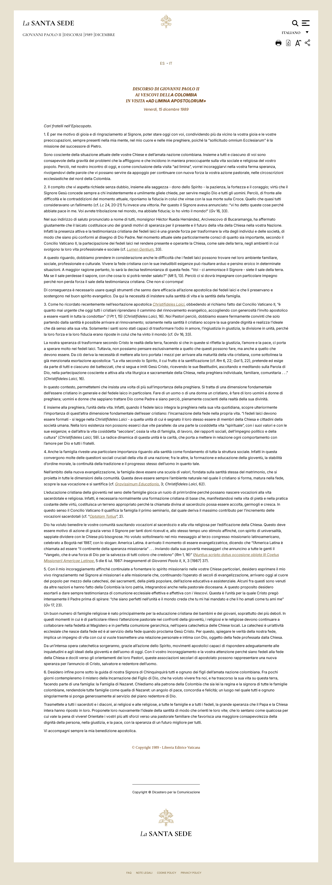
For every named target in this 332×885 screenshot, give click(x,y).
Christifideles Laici (168, 304)
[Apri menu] (305, 23)
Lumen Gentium (140, 249)
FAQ (128, 872)
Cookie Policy (166, 872)
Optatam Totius (103, 516)
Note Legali (144, 872)
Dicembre (105, 34)
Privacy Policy (191, 872)
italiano (292, 34)
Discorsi (73, 34)
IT (170, 63)
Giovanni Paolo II (42, 34)
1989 (89, 34)
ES (162, 63)
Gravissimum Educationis (137, 484)
